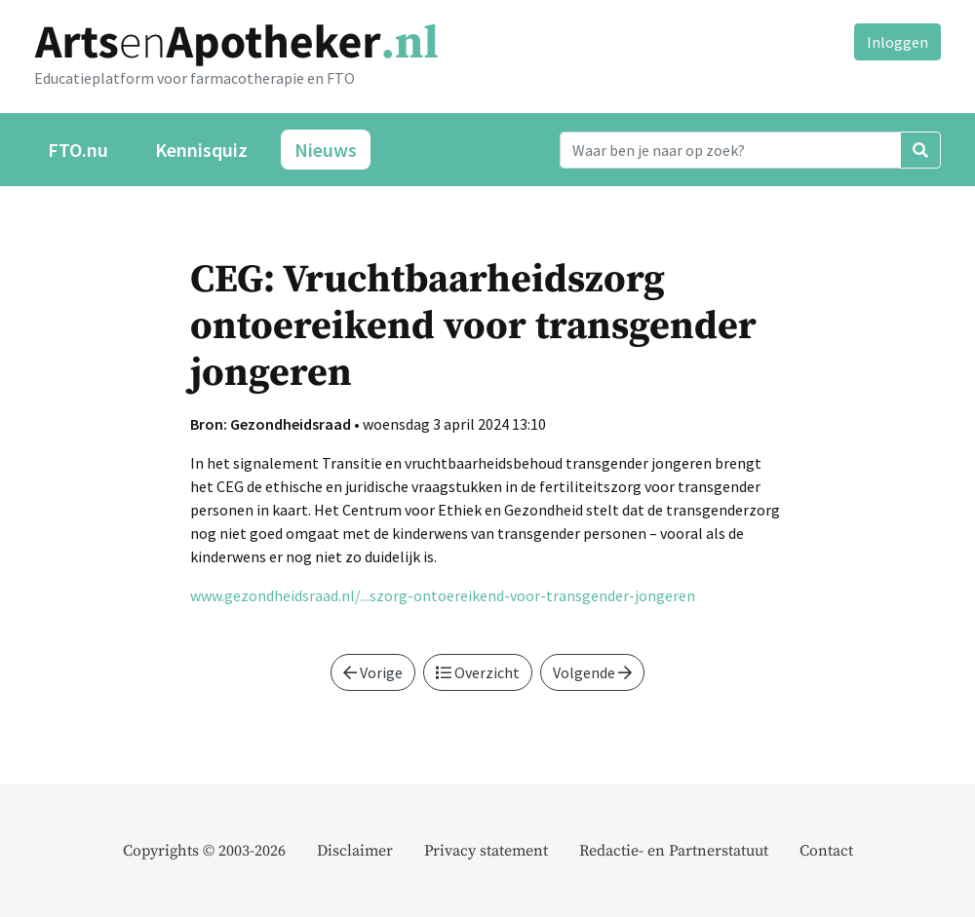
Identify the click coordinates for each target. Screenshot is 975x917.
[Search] (730, 150)
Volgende (592, 672)
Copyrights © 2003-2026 (204, 850)
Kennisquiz (201, 149)
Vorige (373, 672)
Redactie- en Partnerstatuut (673, 850)
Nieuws (325, 149)
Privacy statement (486, 850)
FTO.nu (78, 149)
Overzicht (478, 672)
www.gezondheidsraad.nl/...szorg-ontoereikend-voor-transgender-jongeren (442, 595)
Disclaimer (355, 850)
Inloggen (897, 42)
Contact (826, 850)
